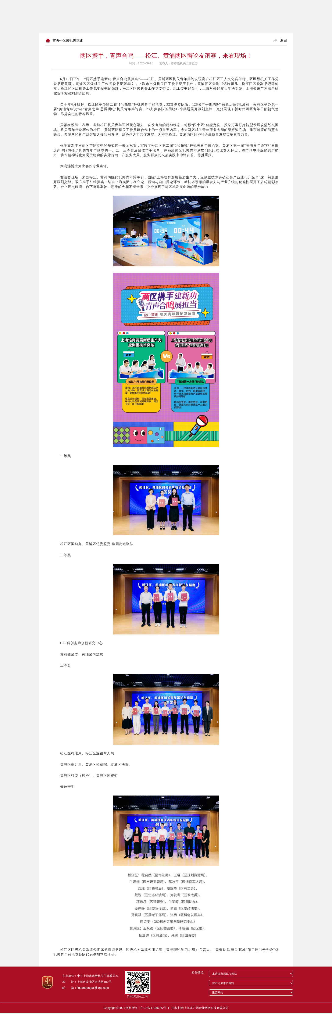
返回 (283, 40)
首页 (56, 40)
